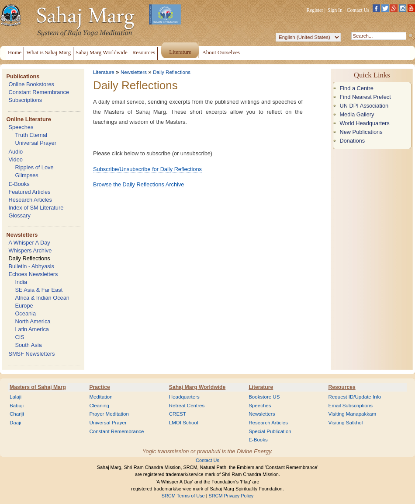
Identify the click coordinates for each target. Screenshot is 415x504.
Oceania (25, 313)
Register (315, 10)
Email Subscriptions (351, 405)
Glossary (19, 215)
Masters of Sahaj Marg (38, 387)
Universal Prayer (35, 143)
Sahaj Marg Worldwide (197, 387)
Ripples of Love (34, 167)
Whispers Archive (30, 250)
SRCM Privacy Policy (231, 495)
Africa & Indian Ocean (42, 297)
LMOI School (183, 422)
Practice (99, 387)
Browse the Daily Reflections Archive (138, 184)
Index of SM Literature (35, 207)
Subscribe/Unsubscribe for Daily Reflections (147, 169)
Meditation (100, 396)
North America (32, 321)
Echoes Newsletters (33, 274)
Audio (15, 151)
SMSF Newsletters (31, 353)
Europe (24, 305)
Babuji (17, 405)
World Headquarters (364, 123)
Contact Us (358, 10)
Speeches (20, 127)
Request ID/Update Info (355, 396)
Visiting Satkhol (346, 422)
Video (15, 159)
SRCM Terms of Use (183, 495)
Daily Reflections (29, 258)
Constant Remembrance (38, 92)
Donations (352, 140)
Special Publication (270, 431)
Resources (342, 387)
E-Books (18, 184)
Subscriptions (25, 100)
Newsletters (22, 234)
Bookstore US (264, 396)
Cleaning (99, 405)
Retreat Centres (187, 405)
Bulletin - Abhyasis (31, 266)
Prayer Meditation (109, 413)
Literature (103, 72)
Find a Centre (356, 88)
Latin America (32, 329)
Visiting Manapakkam (353, 413)
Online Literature (28, 119)
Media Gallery (356, 114)
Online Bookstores (31, 84)
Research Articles (30, 199)
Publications (22, 76)
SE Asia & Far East (38, 290)
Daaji (15, 422)
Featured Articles (29, 192)
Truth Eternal (31, 135)
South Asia (28, 345)
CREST (177, 413)
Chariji (17, 413)
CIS (19, 337)
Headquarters (184, 396)
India (21, 282)
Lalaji (15, 396)
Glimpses (26, 175)
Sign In (335, 10)
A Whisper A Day (29, 242)
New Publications (360, 132)
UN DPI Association (363, 105)
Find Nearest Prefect (365, 97)
